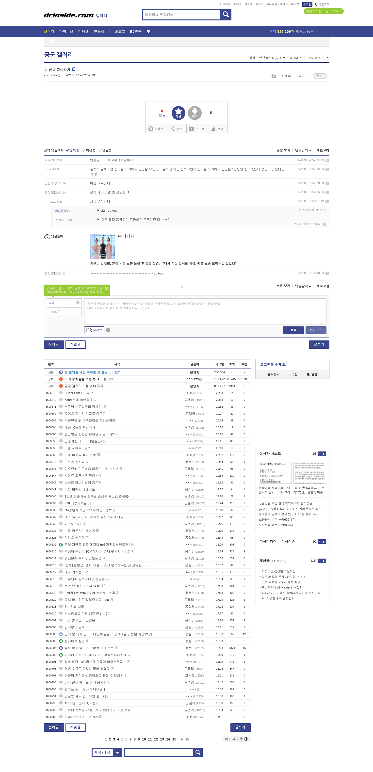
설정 (252, 58)
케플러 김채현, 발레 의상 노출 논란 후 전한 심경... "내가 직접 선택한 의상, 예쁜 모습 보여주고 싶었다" (163, 263)
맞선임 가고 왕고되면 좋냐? (81, 696)
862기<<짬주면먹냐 (76, 393)
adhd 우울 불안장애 (76, 400)
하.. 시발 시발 (71, 607)
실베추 (155, 129)
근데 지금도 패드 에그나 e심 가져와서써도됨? (94, 545)
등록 (293, 330)
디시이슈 (288, 542)
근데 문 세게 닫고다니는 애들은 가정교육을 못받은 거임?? (103, 634)
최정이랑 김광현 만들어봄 (279, 571)
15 (174, 739)
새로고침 (323, 150)
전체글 (54, 344)
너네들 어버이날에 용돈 (78, 482)
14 (168, 739)
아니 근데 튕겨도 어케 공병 (81, 682)
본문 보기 (283, 150)
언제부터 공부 (72, 627)
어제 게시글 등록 (292, 31)
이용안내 (315, 58)
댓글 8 (319, 76)
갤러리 (49, 31)
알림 (312, 374)
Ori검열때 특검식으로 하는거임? (85, 510)
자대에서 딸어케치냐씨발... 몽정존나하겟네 (93, 655)
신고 (217, 128)
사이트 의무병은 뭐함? (78, 476)
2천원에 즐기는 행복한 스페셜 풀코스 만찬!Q (94, 496)
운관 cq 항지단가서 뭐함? (80, 586)
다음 (182, 739)
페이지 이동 (236, 739)
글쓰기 (319, 344)
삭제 (327, 160)
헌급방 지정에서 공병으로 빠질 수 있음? (90, 675)
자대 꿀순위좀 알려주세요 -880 (84, 600)
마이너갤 (225, 4)
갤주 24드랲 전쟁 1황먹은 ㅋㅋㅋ (283, 577)
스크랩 (273, 76)
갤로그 (260, 4)
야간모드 (322, 4)
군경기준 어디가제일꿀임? (80, 441)
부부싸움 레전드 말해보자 (276, 525)
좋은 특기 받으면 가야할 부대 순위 (86, 648)
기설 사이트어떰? (74, 448)
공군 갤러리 (58, 55)
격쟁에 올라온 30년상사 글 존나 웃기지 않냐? (94, 551)
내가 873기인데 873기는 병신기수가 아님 (91, 517)
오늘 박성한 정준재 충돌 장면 (281, 582)
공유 (176, 128)
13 (162, 739)
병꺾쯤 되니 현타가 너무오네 (82, 689)
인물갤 (248, 4)
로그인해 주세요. (273, 365)
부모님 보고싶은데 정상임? (81, 407)
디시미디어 (268, 542)
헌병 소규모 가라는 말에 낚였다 (84, 669)
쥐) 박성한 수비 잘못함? (277, 598)
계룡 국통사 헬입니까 (77, 427)
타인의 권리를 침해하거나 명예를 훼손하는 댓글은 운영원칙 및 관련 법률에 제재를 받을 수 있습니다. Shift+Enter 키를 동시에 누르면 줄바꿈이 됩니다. (153, 306)
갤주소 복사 (297, 58)
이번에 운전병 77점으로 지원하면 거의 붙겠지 (94, 710)
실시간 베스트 (270, 454)
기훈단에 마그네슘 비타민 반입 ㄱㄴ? (88, 469)
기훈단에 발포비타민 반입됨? (82, 579)
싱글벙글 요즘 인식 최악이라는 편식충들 (285, 503)
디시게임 (271, 4)
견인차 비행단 (72, 538)
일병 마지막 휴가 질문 (77, 455)
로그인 (307, 4)
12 (156, 739)
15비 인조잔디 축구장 (77, 703)
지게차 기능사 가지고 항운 (80, 414)
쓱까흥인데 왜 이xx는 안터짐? (281, 587)
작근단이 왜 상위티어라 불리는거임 (87, 420)
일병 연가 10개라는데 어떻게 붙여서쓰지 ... (92, 662)
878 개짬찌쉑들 (73, 503)
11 (150, 739)
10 (144, 739)
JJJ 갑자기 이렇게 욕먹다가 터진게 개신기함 (291, 593)
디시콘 (295, 4)
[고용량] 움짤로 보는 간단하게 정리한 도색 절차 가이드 (292, 509)
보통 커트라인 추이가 (77, 531)
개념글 (75, 344)
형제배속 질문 (72, 641)
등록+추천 (316, 330)
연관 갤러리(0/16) (272, 58)
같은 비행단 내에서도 (77, 489)
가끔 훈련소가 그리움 (77, 620)
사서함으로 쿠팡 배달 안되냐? (83, 613)
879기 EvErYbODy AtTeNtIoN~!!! (85, 593)
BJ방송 (136, 31)
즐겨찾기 (273, 374)
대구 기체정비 (72, 572)
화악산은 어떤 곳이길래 (78, 717)
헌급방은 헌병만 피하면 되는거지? (86, 434)
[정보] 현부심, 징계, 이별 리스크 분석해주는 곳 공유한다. (102, 565)
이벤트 (284, 4)
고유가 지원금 (72, 462)
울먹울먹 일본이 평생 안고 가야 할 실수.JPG (288, 514)
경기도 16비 (70, 524)
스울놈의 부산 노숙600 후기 (277, 519)
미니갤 (237, 4)
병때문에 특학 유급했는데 (80, 558)
